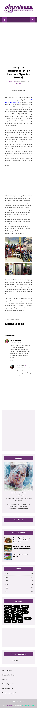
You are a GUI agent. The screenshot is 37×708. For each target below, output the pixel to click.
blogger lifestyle (22, 609)
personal (7, 621)
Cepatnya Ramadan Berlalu (20, 555)
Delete (16, 360)
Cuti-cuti (16, 606)
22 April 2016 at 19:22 (18, 342)
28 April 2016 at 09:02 (23, 368)
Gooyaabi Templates (28, 705)
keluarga (7, 615)
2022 (19, 588)
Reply (11, 360)
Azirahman (11, 81)
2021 (19, 592)
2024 (19, 581)
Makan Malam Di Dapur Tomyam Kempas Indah (22, 547)
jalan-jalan (24, 612)
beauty (13, 609)
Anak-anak (10, 320)
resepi (14, 621)
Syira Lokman (15, 340)
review (20, 621)
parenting (28, 618)
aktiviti (7, 609)
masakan (19, 618)
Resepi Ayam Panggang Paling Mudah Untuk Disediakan (21, 540)
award (17, 320)
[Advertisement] (18, 44)
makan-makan (17, 615)
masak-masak (9, 618)
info (17, 612)
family (7, 612)
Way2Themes (8, 705)
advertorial (25, 606)
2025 (19, 577)
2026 (19, 574)
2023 (19, 584)
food (12, 612)
